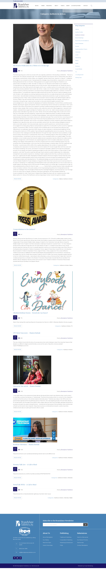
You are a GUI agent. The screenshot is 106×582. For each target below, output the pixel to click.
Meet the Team (47, 542)
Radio (70, 497)
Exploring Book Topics (81, 49)
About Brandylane (48, 537)
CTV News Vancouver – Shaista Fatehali (26, 333)
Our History (46, 540)
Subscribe (85, 524)
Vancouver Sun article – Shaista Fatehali (26, 386)
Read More (17, 179)
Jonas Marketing (88, 565)
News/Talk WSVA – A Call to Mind (24, 485)
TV (72, 326)
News (70, 265)
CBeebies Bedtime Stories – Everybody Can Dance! (30, 313)
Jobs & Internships (48, 545)
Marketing (78, 57)
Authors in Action (67, 179)
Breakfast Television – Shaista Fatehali (26, 444)
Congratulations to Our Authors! (24, 229)
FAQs (61, 545)
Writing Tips (78, 77)
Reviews (70, 411)
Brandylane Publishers (67, 70)
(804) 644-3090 (23, 548)
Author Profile (79, 32)
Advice (61, 179)
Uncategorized (79, 74)
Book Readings (79, 37)
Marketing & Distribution (66, 542)
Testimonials (80, 542)
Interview (70, 477)
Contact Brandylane (82, 545)
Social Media (78, 69)
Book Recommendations (82, 40)
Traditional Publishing (65, 537)
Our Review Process (82, 540)
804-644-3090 (19, 1)
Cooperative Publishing (66, 540)
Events (77, 46)
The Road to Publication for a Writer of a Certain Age (31, 65)
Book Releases (79, 43)
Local (76, 54)
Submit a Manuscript (82, 537)
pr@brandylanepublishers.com (27, 552)
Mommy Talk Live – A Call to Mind (25, 464)
